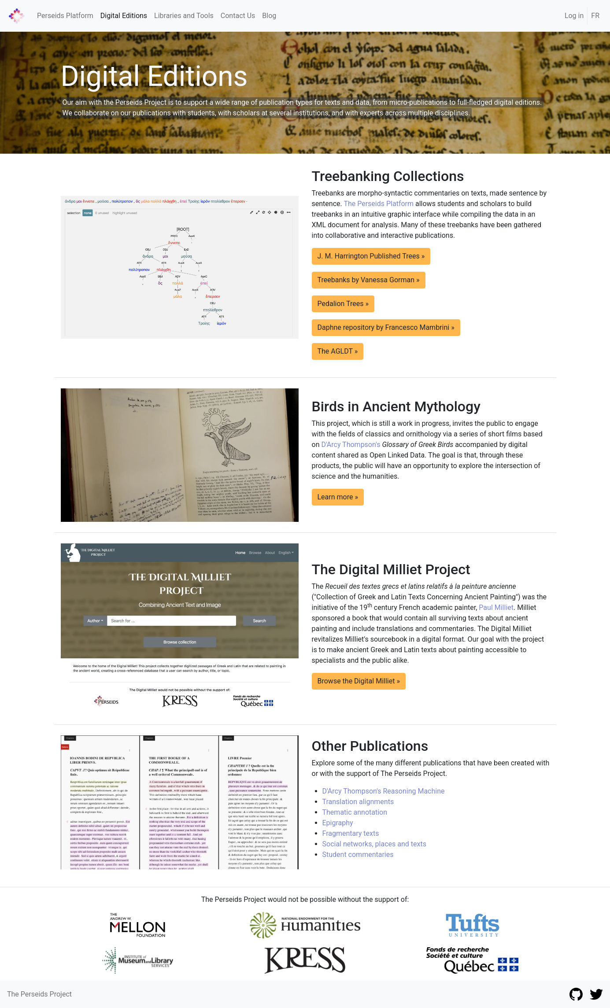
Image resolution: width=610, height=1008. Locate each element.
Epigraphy (337, 823)
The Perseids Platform (379, 203)
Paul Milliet (496, 607)
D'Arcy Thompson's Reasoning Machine (383, 791)
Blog (269, 15)
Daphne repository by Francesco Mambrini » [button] (386, 327)
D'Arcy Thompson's (350, 444)
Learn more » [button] (338, 497)
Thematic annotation (355, 812)
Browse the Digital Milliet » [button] (359, 681)
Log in (574, 15)
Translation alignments (358, 802)
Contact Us (238, 15)
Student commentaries (358, 854)
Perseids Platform (65, 15)
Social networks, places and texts (374, 844)
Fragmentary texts (350, 833)
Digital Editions (123, 15)
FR (595, 15)
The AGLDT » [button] (338, 351)
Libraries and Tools (184, 15)
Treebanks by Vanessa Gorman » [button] (369, 280)
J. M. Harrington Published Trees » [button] (371, 256)
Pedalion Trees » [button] (343, 303)
